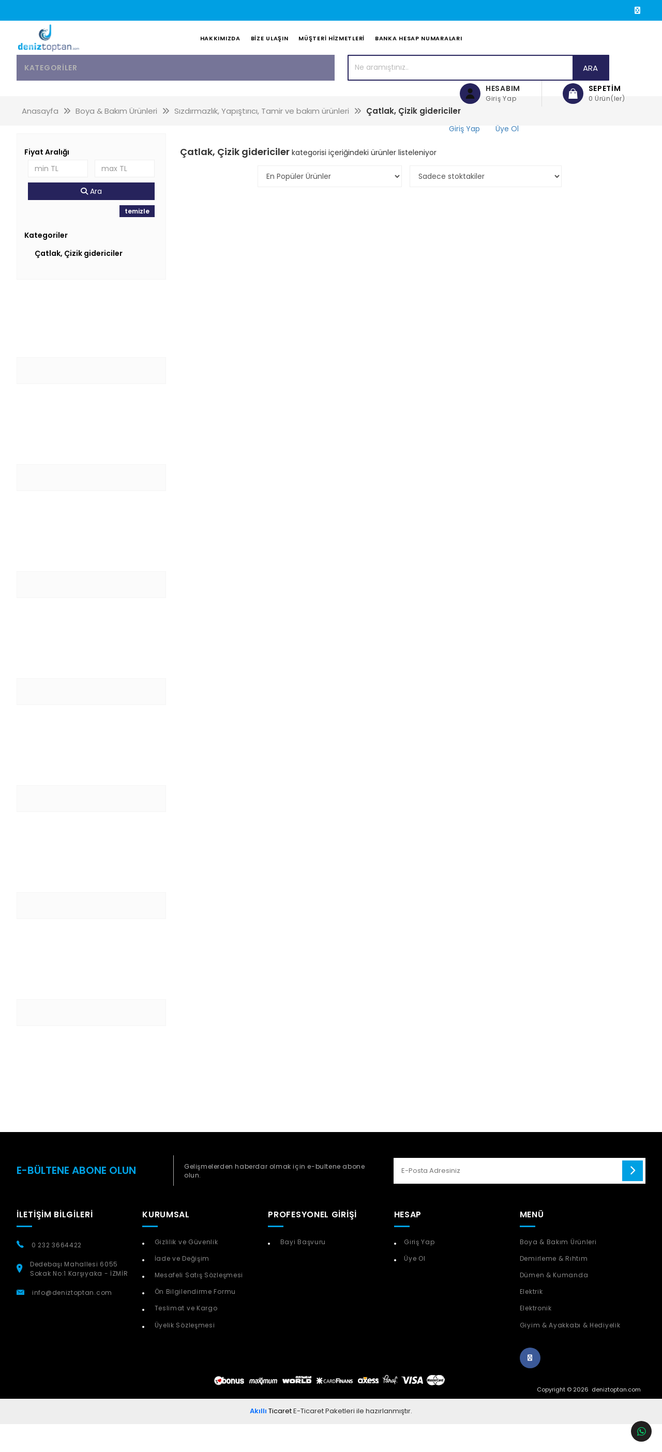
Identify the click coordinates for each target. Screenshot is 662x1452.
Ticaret (271, 1439)
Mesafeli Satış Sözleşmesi (198, 1302)
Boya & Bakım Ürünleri (558, 1269)
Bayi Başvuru (302, 1269)
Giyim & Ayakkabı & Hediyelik (570, 1352)
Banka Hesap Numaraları (418, 52)
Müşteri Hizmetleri (331, 52)
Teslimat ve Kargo (185, 1336)
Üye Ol (414, 1286)
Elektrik (531, 1319)
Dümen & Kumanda (554, 1302)
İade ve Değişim (181, 1286)
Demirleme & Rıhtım (554, 1286)
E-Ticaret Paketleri (324, 1439)
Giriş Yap (419, 1269)
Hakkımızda (220, 52)
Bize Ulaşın (270, 52)
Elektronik (536, 1336)
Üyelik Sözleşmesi (184, 1352)
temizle (137, 239)
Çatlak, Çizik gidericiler (79, 281)
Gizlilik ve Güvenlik (185, 1269)
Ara (406, 95)
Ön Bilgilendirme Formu (194, 1319)
